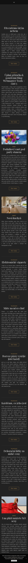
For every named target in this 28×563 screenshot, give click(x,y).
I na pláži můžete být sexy (14, 519)
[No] (26, 558)
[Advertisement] (14, 16)
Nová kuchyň (14, 218)
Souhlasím (14, 560)
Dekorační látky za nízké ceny (14, 452)
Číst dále (14, 63)
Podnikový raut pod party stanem (14, 150)
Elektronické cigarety (14, 262)
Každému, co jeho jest (14, 403)
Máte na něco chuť (14, 308)
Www (14, 146)
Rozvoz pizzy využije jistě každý (14, 357)
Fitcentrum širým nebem (14, 29)
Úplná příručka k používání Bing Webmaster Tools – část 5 (14, 79)
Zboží (14, 215)
